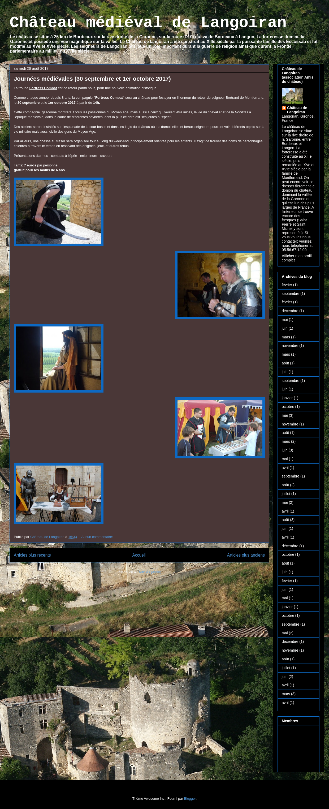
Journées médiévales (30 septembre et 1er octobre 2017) (92, 78)
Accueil (139, 555)
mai (285, 319)
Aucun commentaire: (97, 537)
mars (286, 337)
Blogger (190, 799)
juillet (286, 494)
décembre (290, 311)
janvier (287, 398)
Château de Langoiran (297, 110)
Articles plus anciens (246, 555)
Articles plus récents (32, 555)
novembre (290, 345)
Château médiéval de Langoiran (148, 23)
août (285, 363)
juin (285, 328)
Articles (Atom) (149, 572)
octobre (288, 406)
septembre (290, 293)
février (287, 285)
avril (285, 468)
